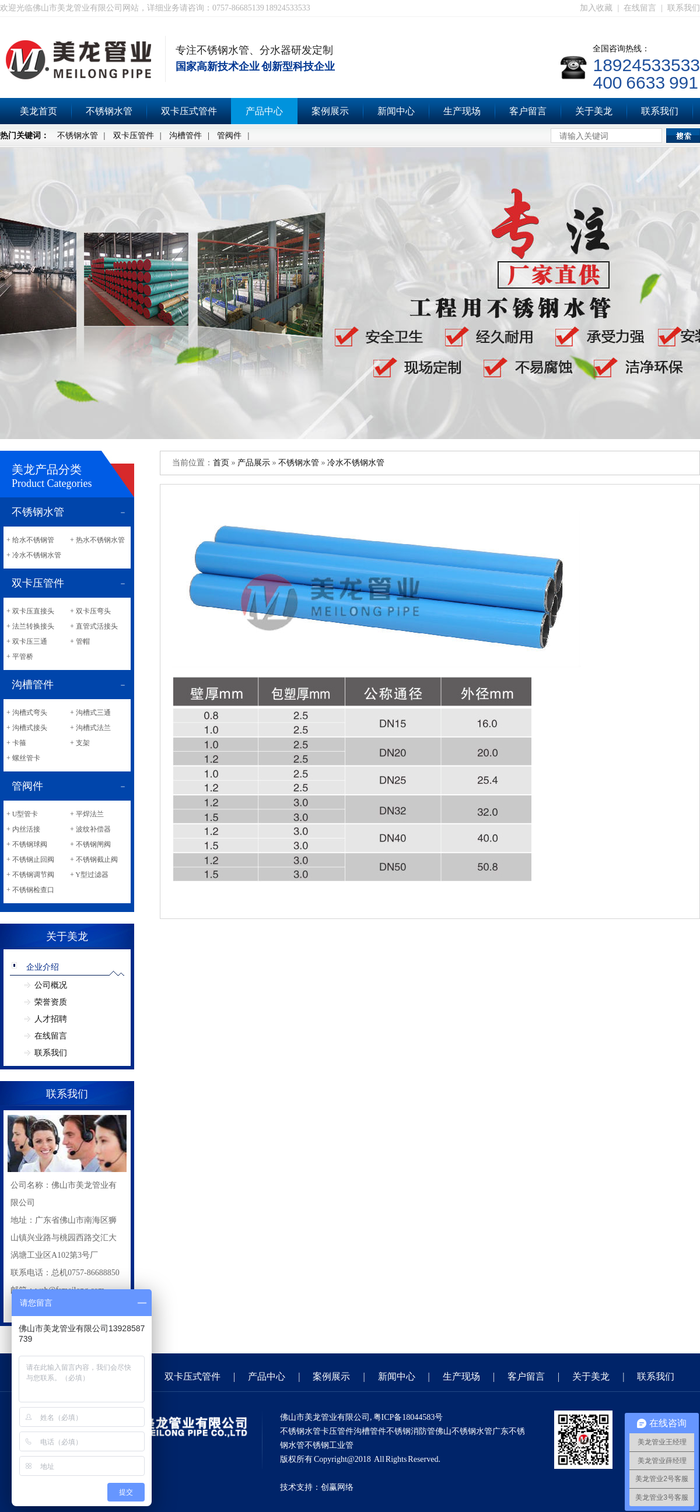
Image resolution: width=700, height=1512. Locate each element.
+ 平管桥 (19, 656)
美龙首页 (38, 111)
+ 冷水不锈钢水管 (33, 555)
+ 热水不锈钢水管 (97, 540)
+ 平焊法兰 (87, 814)
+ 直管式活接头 (94, 626)
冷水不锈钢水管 (355, 462)
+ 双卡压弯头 (90, 611)
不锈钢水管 (109, 111)
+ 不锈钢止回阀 (30, 859)
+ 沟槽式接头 (26, 728)
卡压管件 (337, 1431)
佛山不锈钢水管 (463, 1431)
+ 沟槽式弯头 (26, 712)
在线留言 (640, 7)
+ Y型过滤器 (89, 875)
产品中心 (264, 111)
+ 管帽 (80, 641)
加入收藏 (596, 7)
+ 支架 (80, 743)
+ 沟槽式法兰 (90, 728)
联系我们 (683, 7)
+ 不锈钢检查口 (30, 890)
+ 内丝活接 (23, 829)
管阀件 (229, 135)
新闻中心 (396, 111)
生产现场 (462, 111)
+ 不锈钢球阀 (26, 844)
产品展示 (253, 462)
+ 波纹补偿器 (90, 829)
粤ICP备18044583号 (408, 1417)
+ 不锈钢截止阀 (94, 859)
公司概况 (50, 985)
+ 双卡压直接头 (30, 611)
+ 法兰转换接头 (30, 626)
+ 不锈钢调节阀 (30, 875)
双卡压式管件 (189, 111)
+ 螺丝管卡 (23, 758)
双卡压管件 (133, 135)
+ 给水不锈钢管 (30, 540)
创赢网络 (337, 1487)
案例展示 (330, 111)
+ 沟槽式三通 (90, 712)
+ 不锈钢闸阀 (90, 844)
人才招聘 (50, 1019)
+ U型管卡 (22, 814)
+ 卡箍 (16, 743)
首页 (221, 462)
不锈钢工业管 (329, 1445)
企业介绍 (42, 967)
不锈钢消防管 (410, 1431)
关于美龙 (593, 111)
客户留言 (528, 111)
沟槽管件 (185, 135)
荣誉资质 (50, 1002)
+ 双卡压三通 (26, 641)
